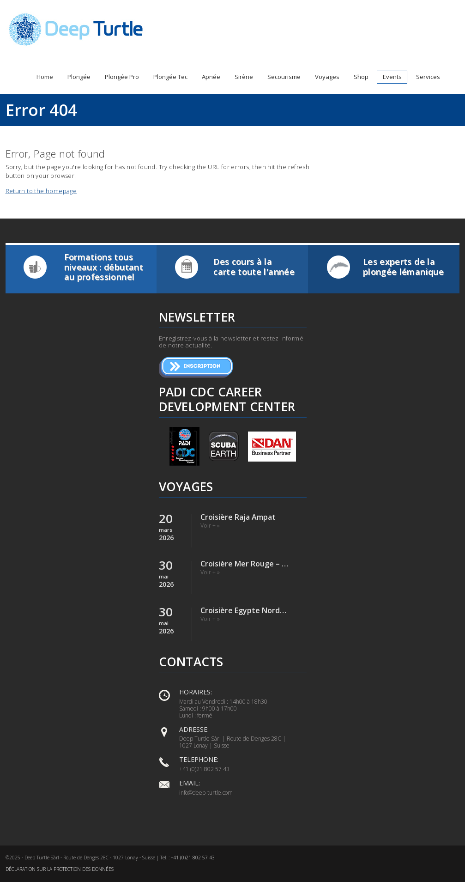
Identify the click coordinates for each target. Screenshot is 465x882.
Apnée (211, 77)
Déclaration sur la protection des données (60, 869)
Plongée (79, 77)
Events (392, 77)
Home (44, 77)
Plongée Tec (170, 77)
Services (428, 77)
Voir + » (210, 525)
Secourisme (284, 77)
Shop (361, 77)
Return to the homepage (41, 191)
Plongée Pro (122, 77)
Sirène (244, 77)
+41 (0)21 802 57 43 (193, 857)
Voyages (327, 77)
